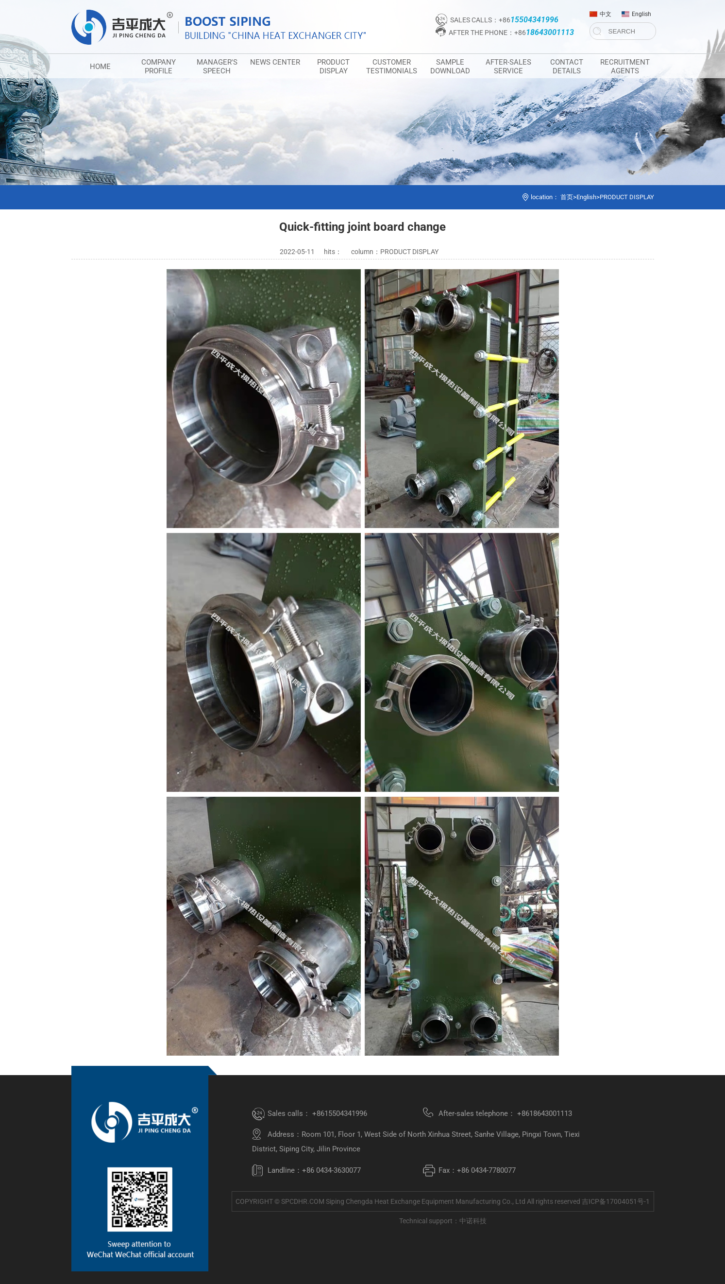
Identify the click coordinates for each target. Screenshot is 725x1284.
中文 (600, 11)
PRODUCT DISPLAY (333, 66)
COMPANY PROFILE (158, 66)
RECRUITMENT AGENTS (625, 66)
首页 (566, 197)
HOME (100, 66)
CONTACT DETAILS (566, 66)
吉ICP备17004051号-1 (616, 1201)
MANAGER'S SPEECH (217, 66)
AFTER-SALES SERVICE (508, 66)
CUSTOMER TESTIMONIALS (391, 66)
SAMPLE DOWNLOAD (450, 66)
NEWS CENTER (275, 62)
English (636, 11)
